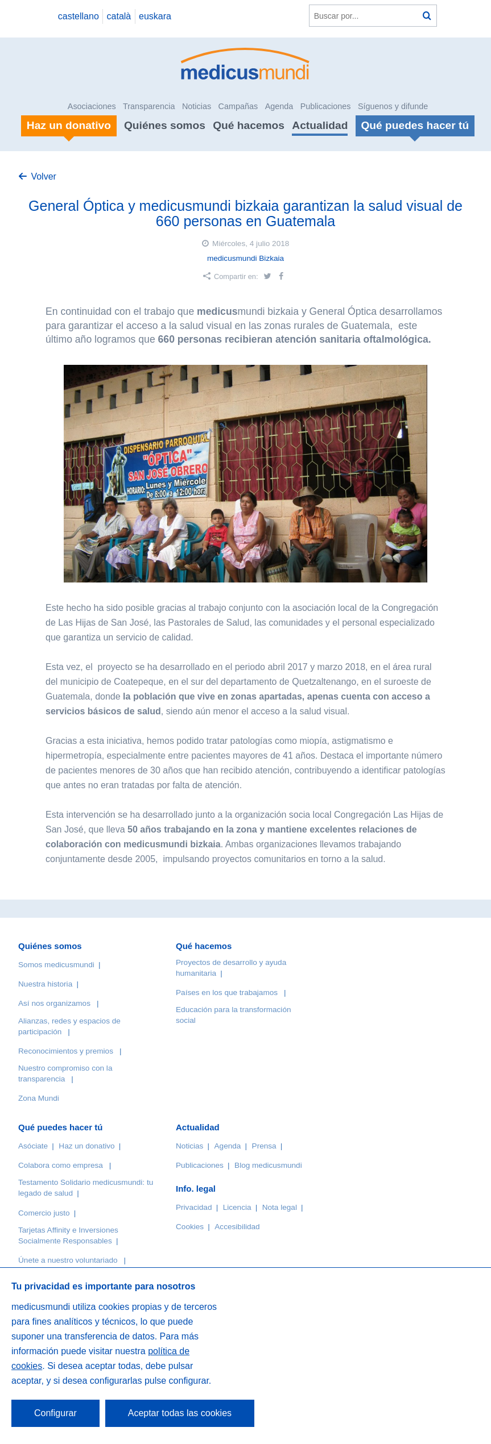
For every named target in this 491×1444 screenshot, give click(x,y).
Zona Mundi (38, 1098)
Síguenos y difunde (393, 106)
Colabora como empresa (60, 1165)
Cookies (190, 1226)
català (119, 16)
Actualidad (320, 125)
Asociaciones (92, 106)
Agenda (279, 106)
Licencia (237, 1207)
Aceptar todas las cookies (180, 1413)
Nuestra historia (45, 984)
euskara (155, 16)
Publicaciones (325, 106)
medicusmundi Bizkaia (245, 258)
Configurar (55, 1413)
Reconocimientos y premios (65, 1051)
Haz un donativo (86, 1146)
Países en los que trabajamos (227, 992)
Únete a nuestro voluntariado (68, 1260)
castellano (78, 16)
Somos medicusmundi (56, 964)
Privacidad (194, 1207)
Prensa (264, 1146)
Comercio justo (44, 1213)
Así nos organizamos (54, 1003)
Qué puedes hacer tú (60, 1127)
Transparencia (149, 106)
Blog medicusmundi (268, 1165)
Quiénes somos (164, 125)
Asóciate (33, 1146)
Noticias (196, 106)
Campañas (238, 106)
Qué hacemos (248, 125)
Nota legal (279, 1207)
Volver (43, 176)
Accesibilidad (236, 1226)
